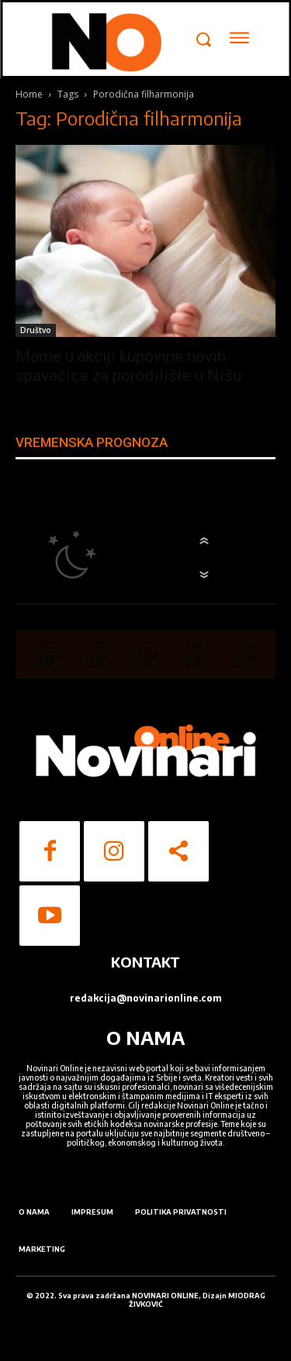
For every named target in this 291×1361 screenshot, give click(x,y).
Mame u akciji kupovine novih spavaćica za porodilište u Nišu (128, 366)
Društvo (35, 330)
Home (29, 94)
